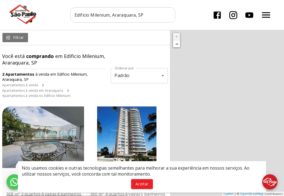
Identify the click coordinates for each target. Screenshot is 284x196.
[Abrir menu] (266, 15)
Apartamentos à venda (20, 85)
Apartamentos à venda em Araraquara (32, 90)
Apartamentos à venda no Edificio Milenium (36, 95)
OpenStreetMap (252, 194)
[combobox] (122, 15)
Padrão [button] (122, 75)
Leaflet (228, 194)
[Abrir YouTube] (249, 15)
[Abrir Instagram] (233, 15)
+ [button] (176, 36)
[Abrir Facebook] (217, 15)
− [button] (176, 44)
